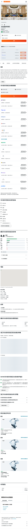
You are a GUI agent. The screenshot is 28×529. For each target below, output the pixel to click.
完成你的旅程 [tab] (4, 500)
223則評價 (7, 31)
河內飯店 (4, 509)
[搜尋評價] (14, 252)
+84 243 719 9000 (4, 30)
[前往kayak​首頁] (7, 1)
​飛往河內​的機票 (5, 506)
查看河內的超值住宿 (24, 437)
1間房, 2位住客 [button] (5, 38)
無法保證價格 (14, 518)
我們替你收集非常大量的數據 (14, 523)
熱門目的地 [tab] (10, 500)
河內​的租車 (5, 508)
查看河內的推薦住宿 (24, 458)
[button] (2, 1)
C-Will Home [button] (3, 451)
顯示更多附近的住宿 (24, 416)
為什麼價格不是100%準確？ (14, 525)
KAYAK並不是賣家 (14, 522)
